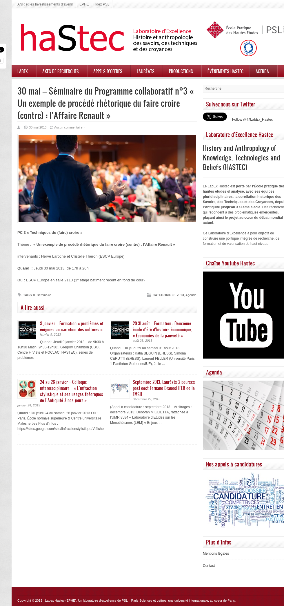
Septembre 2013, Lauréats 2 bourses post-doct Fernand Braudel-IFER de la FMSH (164, 388)
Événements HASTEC (225, 71)
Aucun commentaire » (69, 127)
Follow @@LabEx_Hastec (252, 119)
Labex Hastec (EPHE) (61, 600)
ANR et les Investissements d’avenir (45, 4)
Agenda (262, 71)
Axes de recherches (60, 71)
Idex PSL (102, 4)
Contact (209, 566)
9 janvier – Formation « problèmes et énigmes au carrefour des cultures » (71, 326)
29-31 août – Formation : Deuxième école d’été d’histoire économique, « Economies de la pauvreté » (162, 329)
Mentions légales (216, 553)
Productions (181, 71)
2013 (180, 295)
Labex (22, 71)
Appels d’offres (107, 71)
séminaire (44, 295)
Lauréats (145, 71)
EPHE (84, 4)
